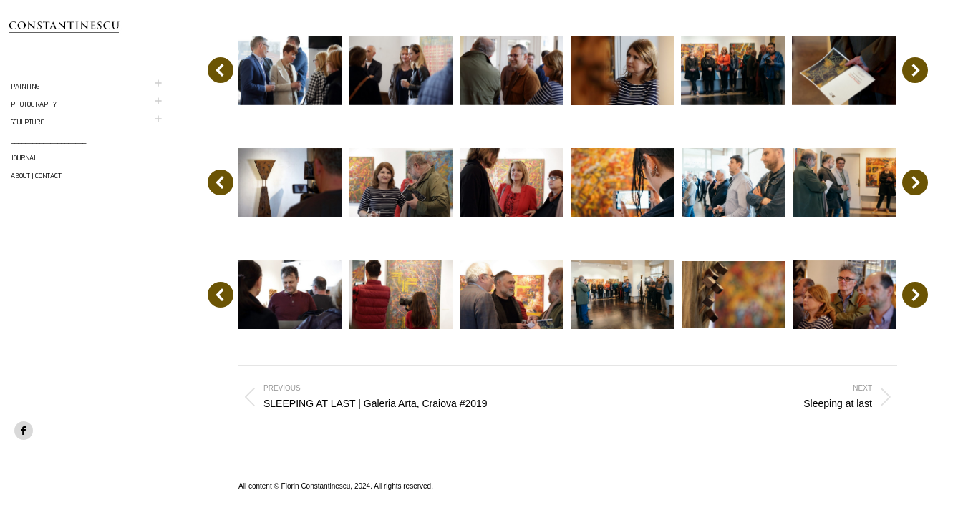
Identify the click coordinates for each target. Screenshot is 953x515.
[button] (220, 70)
